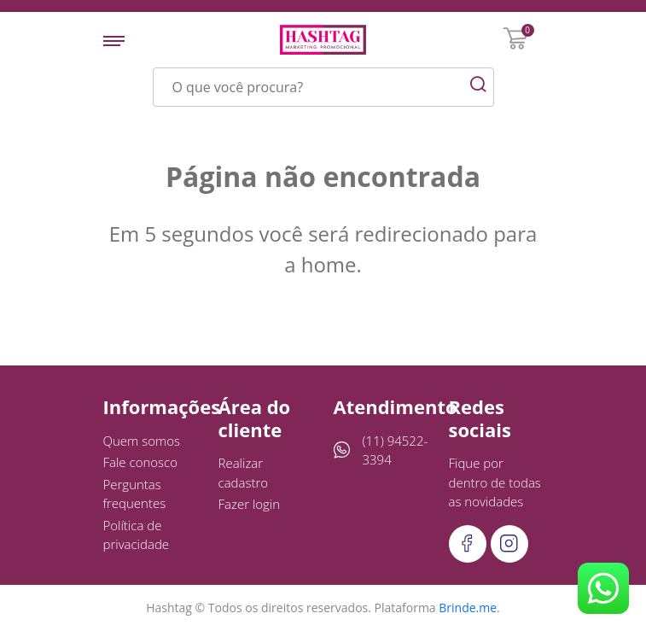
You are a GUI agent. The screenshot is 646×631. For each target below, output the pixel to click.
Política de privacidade (136, 535)
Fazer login (249, 503)
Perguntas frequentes (134, 494)
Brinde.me (468, 607)
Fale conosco (140, 461)
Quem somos (142, 440)
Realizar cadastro (243, 472)
